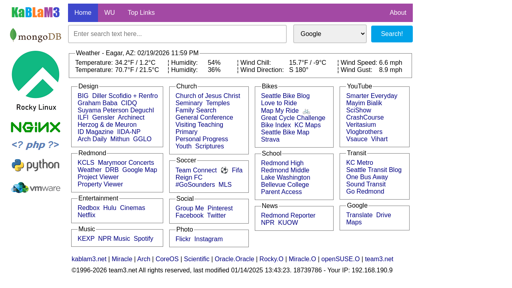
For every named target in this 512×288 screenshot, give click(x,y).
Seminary (189, 103)
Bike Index (276, 125)
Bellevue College (285, 184)
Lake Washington (285, 177)
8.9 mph (390, 69)
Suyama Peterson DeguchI (116, 110)
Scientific (197, 259)
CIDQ (129, 103)
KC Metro (359, 162)
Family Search (196, 110)
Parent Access (281, 191)
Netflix (86, 215)
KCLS (86, 162)
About (398, 12)
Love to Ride (279, 103)
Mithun (120, 139)
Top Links (141, 12)
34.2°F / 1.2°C (135, 62)
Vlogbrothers (364, 131)
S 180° (298, 69)
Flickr (183, 239)
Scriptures (209, 146)
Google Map (139, 169)
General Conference (204, 117)
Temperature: (95, 62)
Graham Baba (98, 103)
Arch (143, 259)
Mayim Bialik (364, 103)
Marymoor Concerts (126, 162)
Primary (187, 131)
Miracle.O (302, 259)
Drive (383, 215)
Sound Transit (366, 184)
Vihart (379, 139)
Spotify (143, 238)
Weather (90, 169)
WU (109, 12)
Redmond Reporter (288, 215)
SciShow (358, 110)
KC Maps (307, 125)
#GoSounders (195, 184)
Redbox (89, 207)
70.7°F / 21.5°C (137, 69)
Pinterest (220, 208)
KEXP (86, 238)
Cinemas (132, 207)
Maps (354, 222)
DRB (112, 169)
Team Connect (196, 170)
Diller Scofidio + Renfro (125, 95)
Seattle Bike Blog (285, 95)
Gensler (103, 117)
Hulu (109, 207)
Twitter (216, 215)
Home (83, 12)
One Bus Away (367, 177)
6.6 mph (390, 62)
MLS (225, 184)
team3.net (379, 259)
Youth (184, 146)
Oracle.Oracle (234, 259)
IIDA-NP (128, 131)
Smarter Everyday (371, 95)
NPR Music (114, 238)
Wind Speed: (360, 62)
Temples (218, 103)
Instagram (208, 239)
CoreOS (167, 259)
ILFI (83, 117)
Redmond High (282, 163)
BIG (83, 95)
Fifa (237, 170)
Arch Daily (92, 139)
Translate (359, 215)
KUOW (288, 222)
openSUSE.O (340, 259)
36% (214, 69)
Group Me (190, 208)
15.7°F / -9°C (307, 62)
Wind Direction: (263, 69)
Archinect (131, 117)
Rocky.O (272, 259)
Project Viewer (98, 177)
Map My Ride (280, 110)
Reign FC (189, 177)
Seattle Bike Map (285, 132)
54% (214, 62)
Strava (270, 139)
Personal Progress (202, 139)
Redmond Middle (285, 170)
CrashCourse (365, 117)
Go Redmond (365, 191)
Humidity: (185, 62)
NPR (268, 222)
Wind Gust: (357, 69)
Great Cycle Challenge (293, 117)
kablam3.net (89, 259)
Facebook (190, 215)
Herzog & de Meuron (107, 124)
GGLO (142, 139)
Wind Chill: (256, 62)
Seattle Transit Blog (374, 169)
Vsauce (356, 139)
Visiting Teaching (200, 124)
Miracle (122, 259)
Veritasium (361, 124)
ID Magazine (96, 131)
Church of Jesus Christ (208, 95)
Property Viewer (100, 184)
